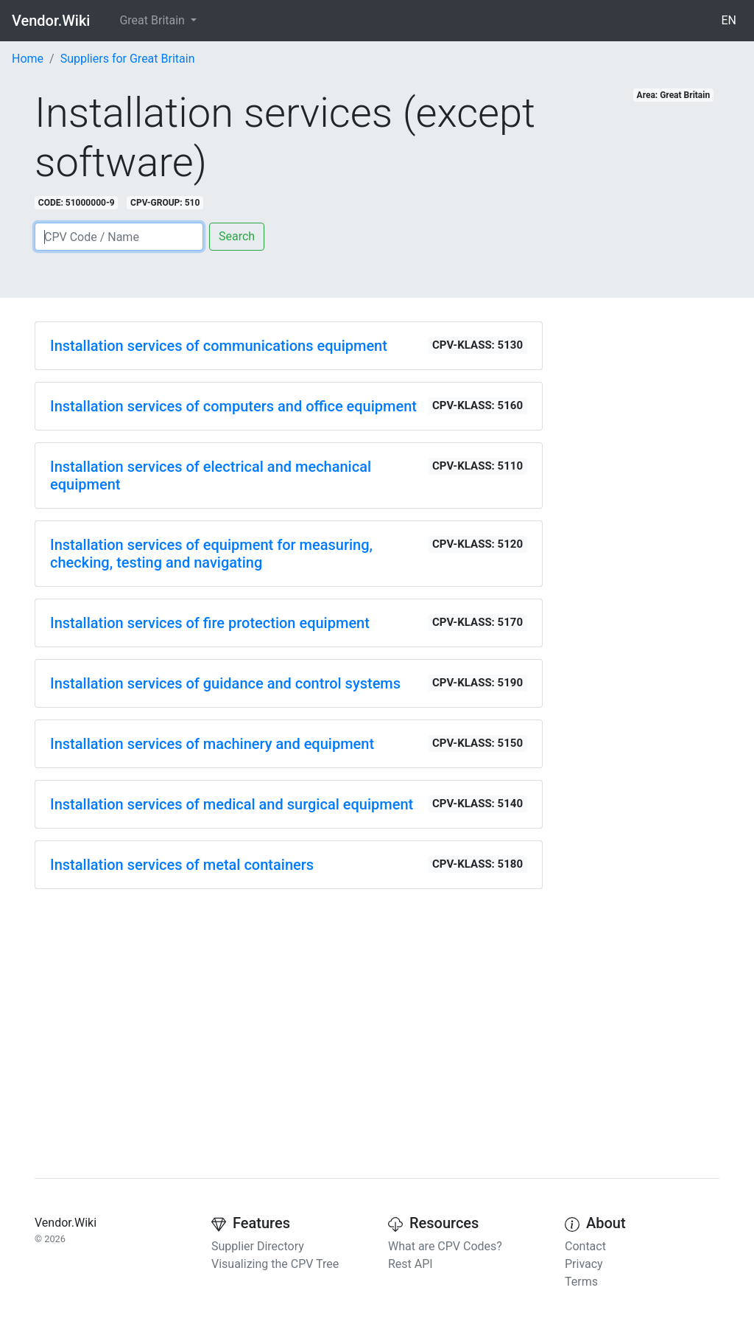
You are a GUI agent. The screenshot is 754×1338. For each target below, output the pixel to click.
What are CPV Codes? (445, 1246)
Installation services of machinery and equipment (212, 744)
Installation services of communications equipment (218, 346)
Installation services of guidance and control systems (225, 683)
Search (237, 236)
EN (728, 20)
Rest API (410, 1264)
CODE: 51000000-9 (76, 203)
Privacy (584, 1264)
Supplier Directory (257, 1246)
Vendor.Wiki (51, 20)
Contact (585, 1246)
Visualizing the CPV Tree (275, 1264)
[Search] (119, 237)
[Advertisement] (289, 1004)
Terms (581, 1282)
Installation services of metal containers (182, 865)
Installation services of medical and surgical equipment (231, 804)
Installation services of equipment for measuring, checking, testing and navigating (211, 553)
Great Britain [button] (153, 20)
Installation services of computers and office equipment (233, 406)
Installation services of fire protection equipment (210, 623)
